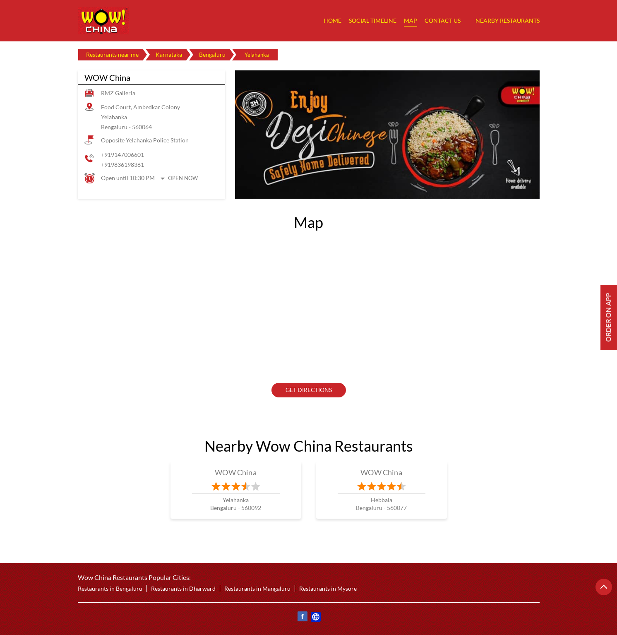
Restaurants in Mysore (328, 588)
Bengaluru (212, 54)
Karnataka (169, 54)
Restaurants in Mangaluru (257, 588)
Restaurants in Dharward (183, 588)
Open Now (183, 178)
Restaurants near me (112, 54)
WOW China (236, 472)
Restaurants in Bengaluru (110, 588)
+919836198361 (122, 164)
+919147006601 (122, 154)
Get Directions (309, 390)
